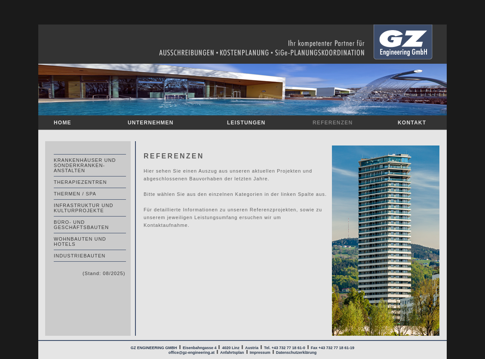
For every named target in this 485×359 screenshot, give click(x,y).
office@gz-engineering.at (192, 352)
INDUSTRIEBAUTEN (79, 255)
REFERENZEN (333, 123)
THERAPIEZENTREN (80, 182)
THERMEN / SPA (75, 193)
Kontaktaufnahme (166, 225)
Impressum (260, 352)
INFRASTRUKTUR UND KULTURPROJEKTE (83, 208)
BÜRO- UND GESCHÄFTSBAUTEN (81, 225)
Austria (251, 348)
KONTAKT (412, 123)
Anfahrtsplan (232, 352)
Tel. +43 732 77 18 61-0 (284, 348)
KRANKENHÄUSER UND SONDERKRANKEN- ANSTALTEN (85, 165)
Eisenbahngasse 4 (200, 348)
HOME (62, 123)
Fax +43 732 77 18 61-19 (332, 348)
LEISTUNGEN (246, 123)
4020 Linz (230, 348)
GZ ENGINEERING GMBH (154, 348)
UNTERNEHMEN (151, 123)
